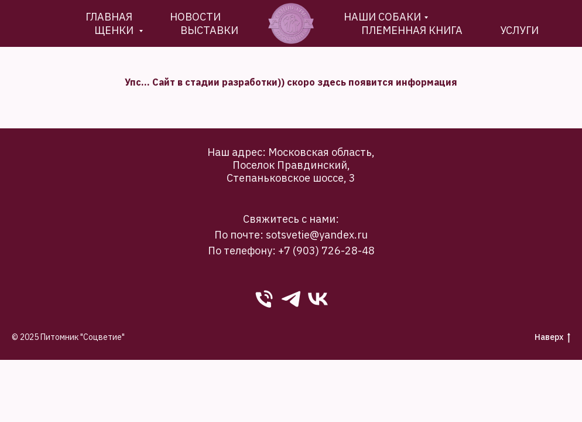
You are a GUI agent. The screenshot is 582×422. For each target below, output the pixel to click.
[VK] (318, 299)
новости (195, 16)
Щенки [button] (115, 30)
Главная (108, 16)
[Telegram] (291, 299)
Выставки (209, 30)
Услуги (519, 30)
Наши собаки (382, 16)
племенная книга (412, 30)
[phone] (264, 299)
